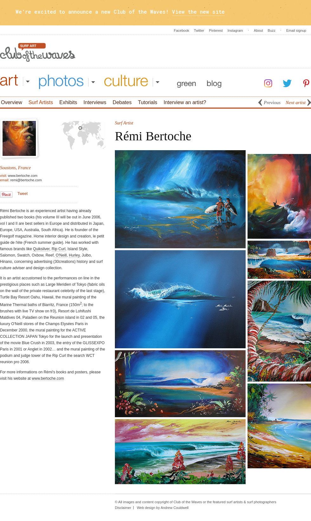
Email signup (296, 30)
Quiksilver (41, 249)
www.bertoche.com (22, 175)
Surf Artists (41, 102)
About (258, 30)
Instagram (235, 30)
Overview (11, 102)
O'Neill (61, 255)
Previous (272, 102)
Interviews (94, 102)
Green (186, 82)
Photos (67, 82)
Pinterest (215, 30)
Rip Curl (58, 249)
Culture (131, 82)
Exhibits (68, 102)
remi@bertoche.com (26, 180)
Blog (214, 82)
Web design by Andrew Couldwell (163, 508)
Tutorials (147, 102)
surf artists (235, 502)
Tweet (22, 193)
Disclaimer (123, 508)
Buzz (271, 30)
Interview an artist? (184, 102)
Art (15, 82)
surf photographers (261, 502)
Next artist (296, 102)
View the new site (198, 11)
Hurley (74, 255)
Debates (122, 102)
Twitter (199, 30)
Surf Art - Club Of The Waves (38, 52)
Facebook (181, 30)
